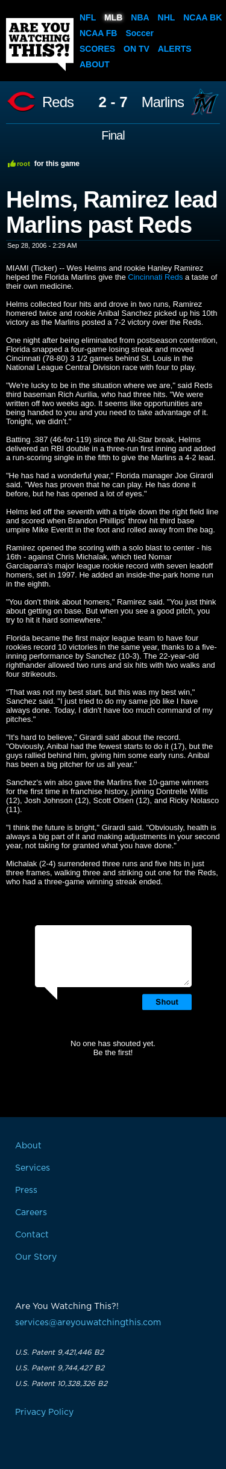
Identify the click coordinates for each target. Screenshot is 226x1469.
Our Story (36, 1257)
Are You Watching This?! (40, 44)
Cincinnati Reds (155, 277)
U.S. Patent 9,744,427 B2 (59, 1368)
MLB (113, 17)
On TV (136, 49)
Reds (58, 102)
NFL (88, 17)
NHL (166, 17)
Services (32, 1168)
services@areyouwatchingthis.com (88, 1323)
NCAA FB (98, 33)
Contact (32, 1235)
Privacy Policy (44, 1412)
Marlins (163, 102)
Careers (31, 1213)
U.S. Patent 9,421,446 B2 (59, 1352)
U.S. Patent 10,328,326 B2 (61, 1383)
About (95, 64)
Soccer (139, 33)
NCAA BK (202, 17)
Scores (97, 49)
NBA (140, 17)
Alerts (175, 49)
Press (26, 1190)
